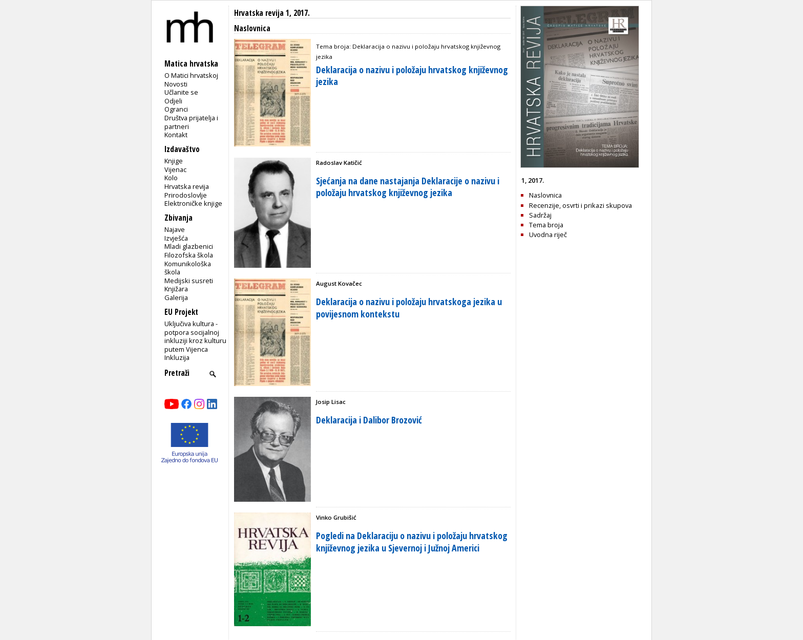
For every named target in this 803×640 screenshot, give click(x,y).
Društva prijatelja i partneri (191, 122)
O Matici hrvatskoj (191, 75)
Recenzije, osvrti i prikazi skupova (580, 205)
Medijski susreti (188, 280)
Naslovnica (545, 195)
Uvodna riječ (548, 234)
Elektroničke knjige (193, 203)
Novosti (175, 84)
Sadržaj (540, 215)
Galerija (176, 297)
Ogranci (176, 109)
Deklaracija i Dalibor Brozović (369, 420)
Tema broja (546, 224)
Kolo (171, 177)
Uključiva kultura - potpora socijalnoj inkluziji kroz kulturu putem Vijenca (195, 336)
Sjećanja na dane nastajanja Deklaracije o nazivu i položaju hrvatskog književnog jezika (407, 187)
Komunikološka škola (187, 268)
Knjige (173, 160)
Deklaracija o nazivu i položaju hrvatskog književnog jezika (412, 75)
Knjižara (176, 288)
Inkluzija (176, 357)
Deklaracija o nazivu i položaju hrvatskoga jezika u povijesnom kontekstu (409, 307)
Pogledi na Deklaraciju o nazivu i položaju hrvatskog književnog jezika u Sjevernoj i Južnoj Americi (412, 541)
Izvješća (176, 238)
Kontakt (175, 134)
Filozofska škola (188, 255)
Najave (174, 229)
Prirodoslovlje (185, 195)
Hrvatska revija (186, 186)
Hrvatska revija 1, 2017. (272, 13)
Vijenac (175, 169)
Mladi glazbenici (188, 246)
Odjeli (173, 100)
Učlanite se (181, 92)
